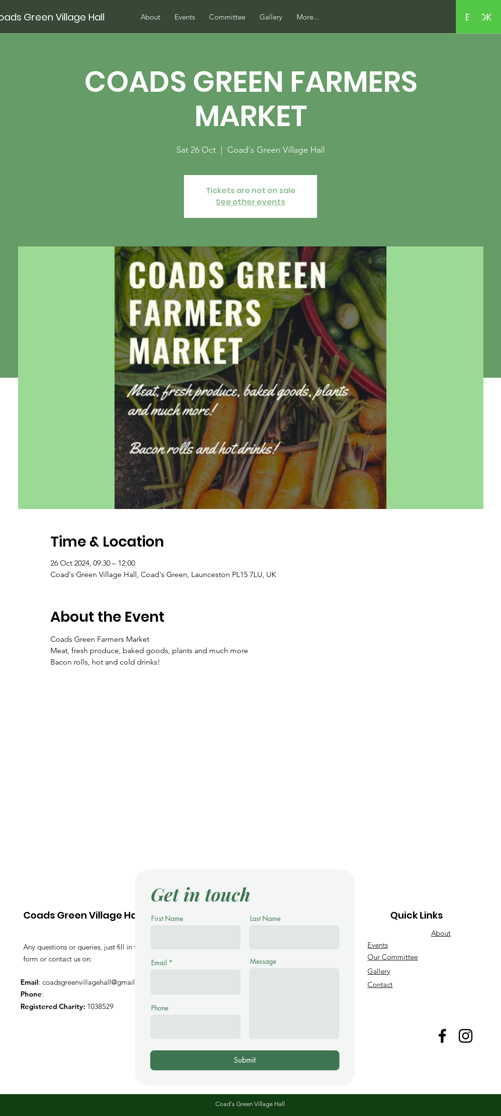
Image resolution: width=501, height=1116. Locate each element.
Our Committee (392, 956)
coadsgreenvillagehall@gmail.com (96, 982)
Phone (159, 1008)
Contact (380, 984)
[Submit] (244, 1060)
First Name (167, 918)
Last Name (265, 918)
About (441, 933)
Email (159, 962)
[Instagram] (465, 1036)
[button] (475, 16)
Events (377, 945)
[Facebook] (442, 1036)
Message (263, 961)
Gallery (378, 971)
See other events (250, 201)
